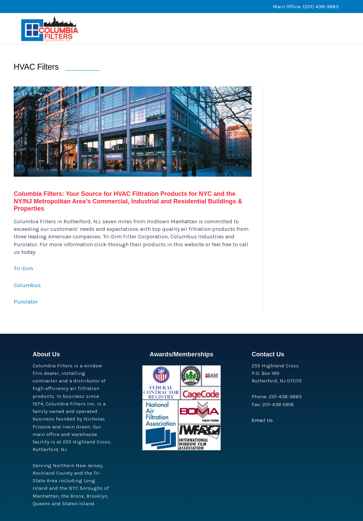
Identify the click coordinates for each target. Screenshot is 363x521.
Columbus (27, 299)
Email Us (262, 420)
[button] (286, 21)
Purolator (25, 315)
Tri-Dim (23, 283)
